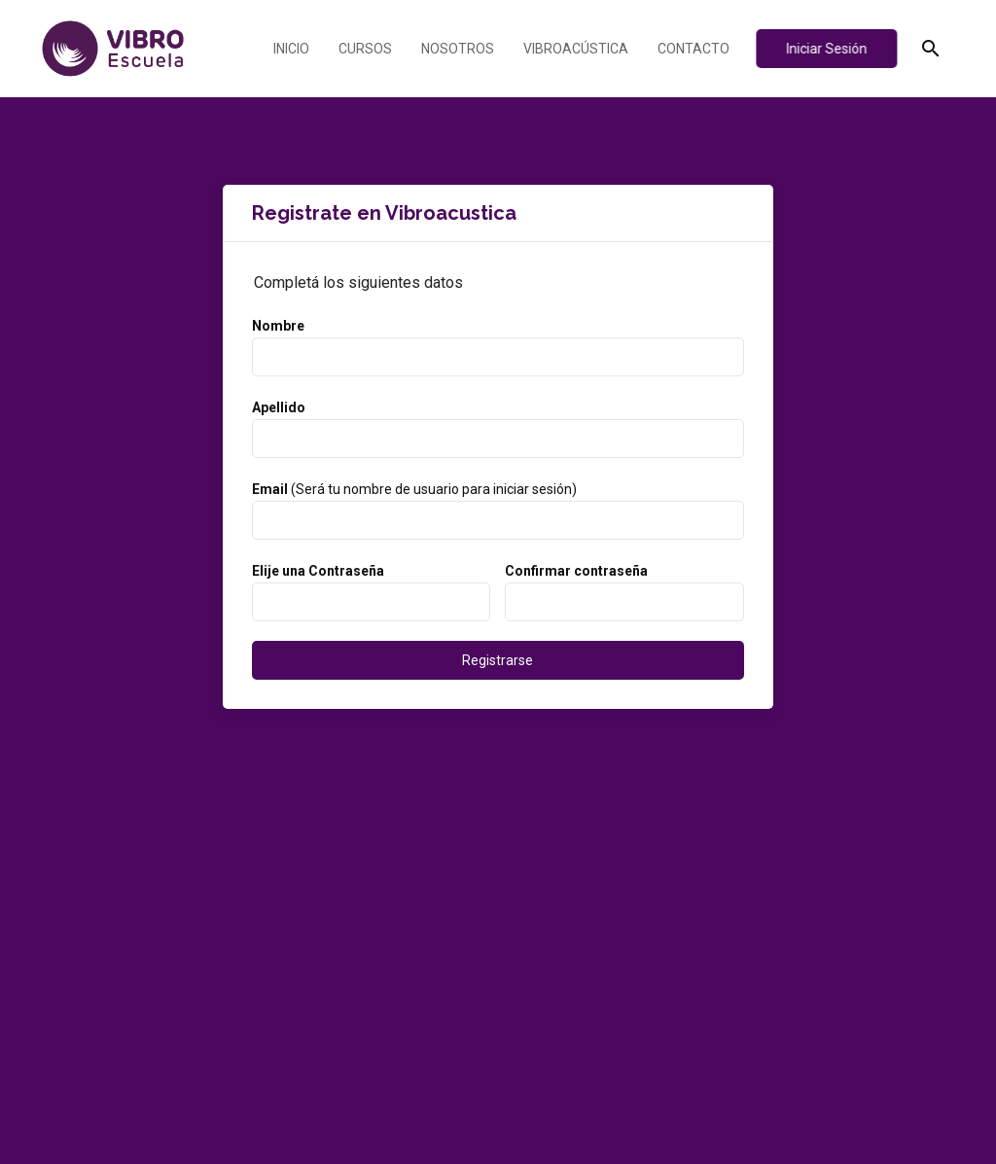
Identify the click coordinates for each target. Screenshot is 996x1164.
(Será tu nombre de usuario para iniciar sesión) (414, 489)
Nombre (278, 326)
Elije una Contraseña (318, 571)
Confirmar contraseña (576, 571)
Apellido (278, 407)
